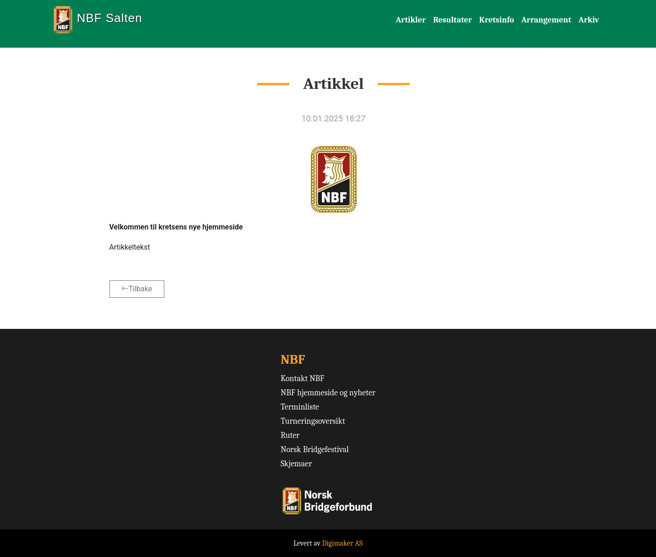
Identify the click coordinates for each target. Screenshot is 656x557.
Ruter (290, 435)
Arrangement (546, 20)
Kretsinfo (496, 20)
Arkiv (589, 20)
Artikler (411, 20)
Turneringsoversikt (313, 421)
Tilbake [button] (136, 288)
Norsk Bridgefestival (315, 449)
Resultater (452, 20)
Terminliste (300, 407)
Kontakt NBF (302, 378)
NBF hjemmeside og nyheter (328, 393)
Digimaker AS (342, 543)
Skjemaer (296, 464)
